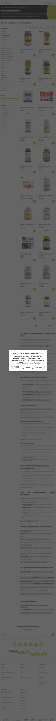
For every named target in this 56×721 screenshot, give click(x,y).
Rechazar (28, 367)
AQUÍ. (21, 362)
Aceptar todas (39, 367)
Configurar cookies (16, 367)
